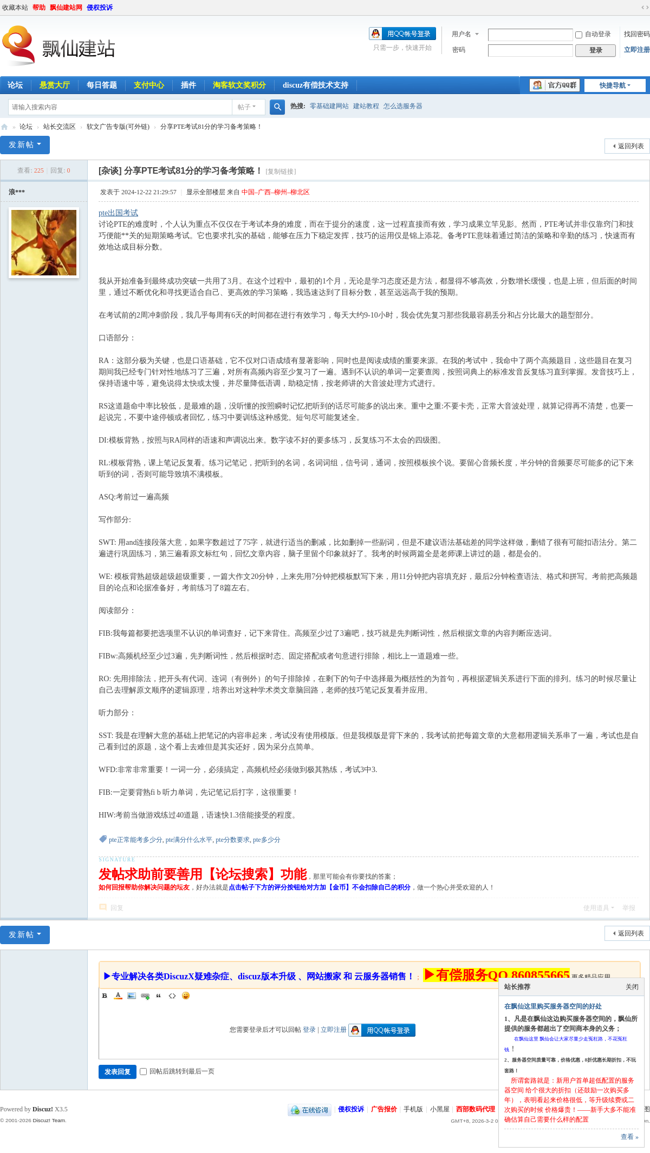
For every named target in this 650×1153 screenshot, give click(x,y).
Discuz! (42, 1109)
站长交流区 (59, 126)
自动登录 (593, 34)
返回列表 (631, 146)
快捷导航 (613, 85)
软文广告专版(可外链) (118, 126)
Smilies (185, 995)
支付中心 (149, 85)
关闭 (632, 987)
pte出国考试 (118, 213)
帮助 (39, 7)
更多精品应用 (590, 977)
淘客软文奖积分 (239, 85)
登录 (309, 1029)
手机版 (413, 1109)
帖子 (244, 107)
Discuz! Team (48, 1120)
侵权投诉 (100, 7)
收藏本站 (15, 7)
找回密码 (637, 34)
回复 (116, 908)
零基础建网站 (329, 106)
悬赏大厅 (55, 85)
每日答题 (102, 85)
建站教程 (366, 106)
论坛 (26, 126)
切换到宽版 (645, 7)
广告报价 (384, 1109)
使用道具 (596, 908)
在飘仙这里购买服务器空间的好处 (553, 1006)
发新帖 (22, 145)
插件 (188, 85)
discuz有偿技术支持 (315, 85)
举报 (628, 908)
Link (145, 995)
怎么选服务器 (403, 106)
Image (131, 995)
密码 (458, 50)
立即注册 (637, 50)
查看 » (630, 1137)
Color (118, 995)
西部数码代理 (475, 1109)
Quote (158, 995)
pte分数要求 (233, 840)
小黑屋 (440, 1109)
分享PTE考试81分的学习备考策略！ (211, 126)
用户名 (461, 34)
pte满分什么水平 (189, 840)
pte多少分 (267, 840)
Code (172, 995)
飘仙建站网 (66, 7)
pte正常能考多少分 (135, 840)
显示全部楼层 (205, 192)
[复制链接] (280, 171)
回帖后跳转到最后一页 (177, 1071)
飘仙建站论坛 (4, 127)
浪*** (17, 192)
